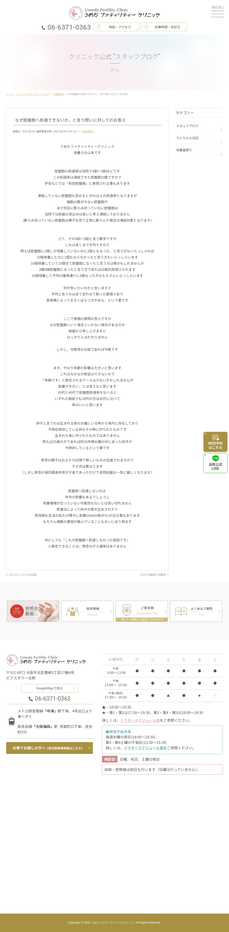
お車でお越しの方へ (48, 747)
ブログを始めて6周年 (154, 574)
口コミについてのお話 (21, 574)
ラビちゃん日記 (187, 138)
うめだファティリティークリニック (113, 922)
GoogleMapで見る (49, 688)
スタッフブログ (187, 125)
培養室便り (88, 131)
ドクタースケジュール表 (140, 720)
